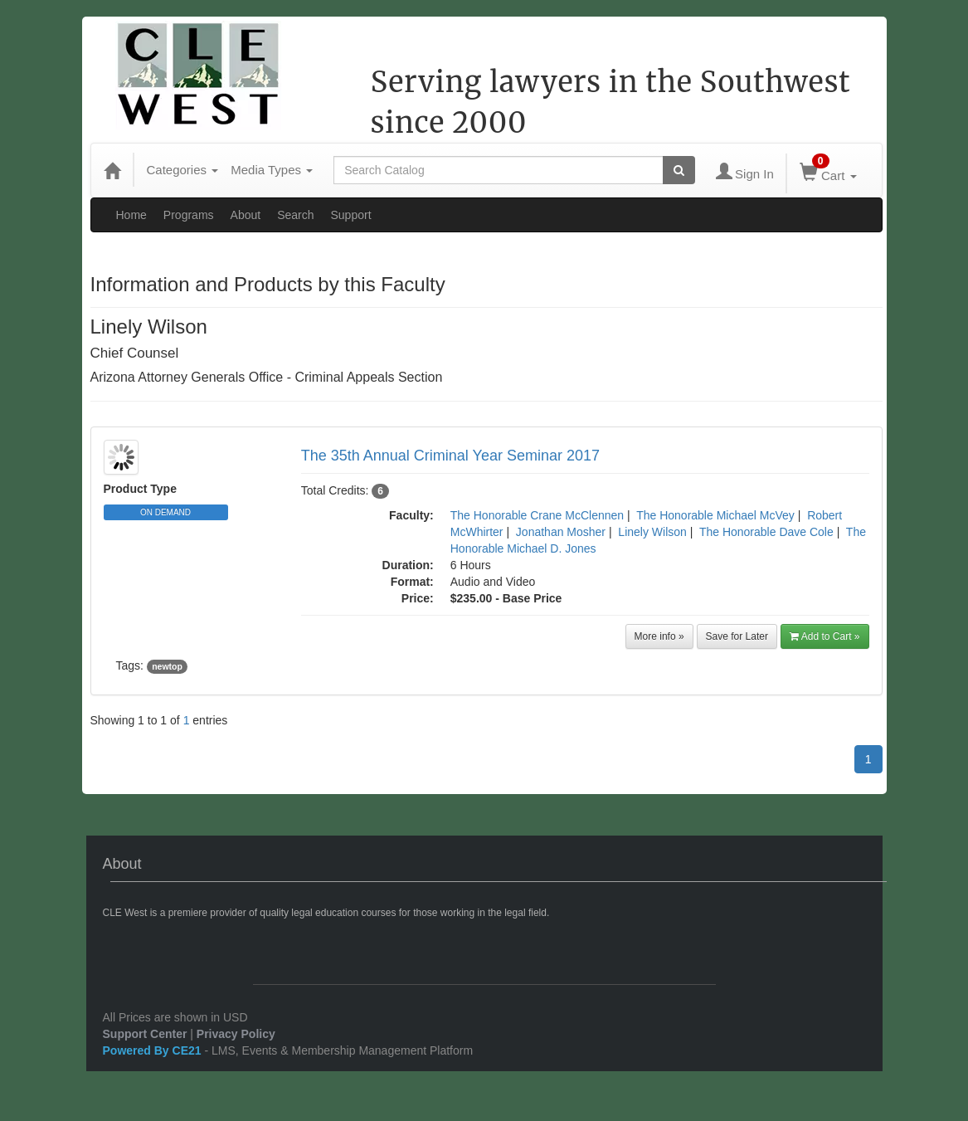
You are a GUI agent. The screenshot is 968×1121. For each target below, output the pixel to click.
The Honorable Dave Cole (766, 532)
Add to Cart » (825, 636)
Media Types (272, 170)
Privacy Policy (236, 1034)
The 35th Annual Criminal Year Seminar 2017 (450, 455)
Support (351, 215)
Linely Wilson (652, 532)
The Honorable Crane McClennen (537, 515)
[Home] (112, 170)
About (246, 215)
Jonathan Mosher (561, 532)
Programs (188, 215)
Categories (183, 170)
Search (295, 215)
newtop (167, 666)
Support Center (145, 1034)
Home (131, 215)
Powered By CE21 (154, 1050)
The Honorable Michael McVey (715, 515)
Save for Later (737, 636)
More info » (659, 636)
